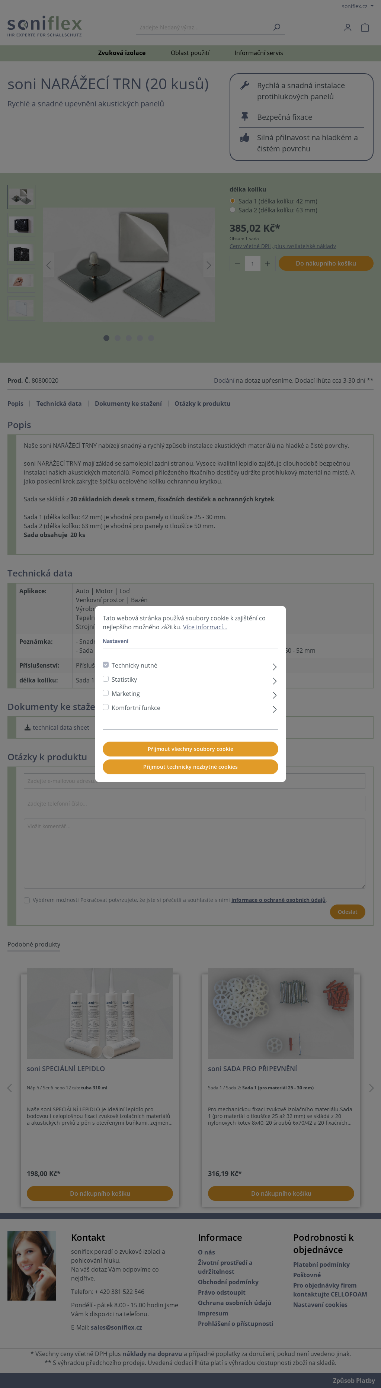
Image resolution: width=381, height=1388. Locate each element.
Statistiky (124, 679)
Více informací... (205, 627)
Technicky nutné (134, 665)
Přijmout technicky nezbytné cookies (190, 766)
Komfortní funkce (136, 708)
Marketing (126, 694)
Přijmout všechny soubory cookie (190, 748)
